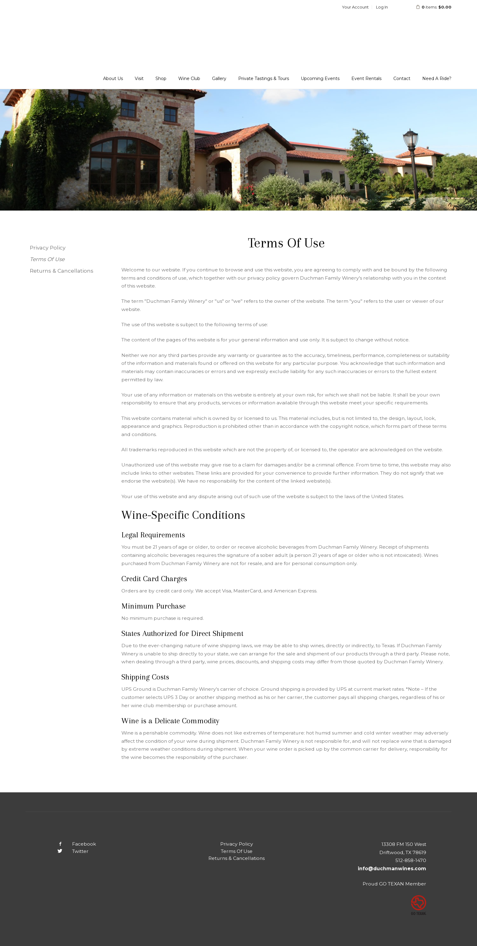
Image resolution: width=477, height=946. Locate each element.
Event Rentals (366, 78)
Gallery (219, 78)
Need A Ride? (436, 78)
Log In (382, 7)
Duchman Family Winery (65, 25)
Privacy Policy (47, 247)
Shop (160, 78)
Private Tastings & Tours (263, 78)
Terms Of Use (47, 259)
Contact (401, 78)
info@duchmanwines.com (392, 868)
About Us (113, 78)
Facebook (72, 844)
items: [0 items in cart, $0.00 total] (429, 7)
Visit (139, 78)
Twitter (68, 851)
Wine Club (189, 78)
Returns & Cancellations (61, 270)
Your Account (355, 7)
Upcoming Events (320, 78)
